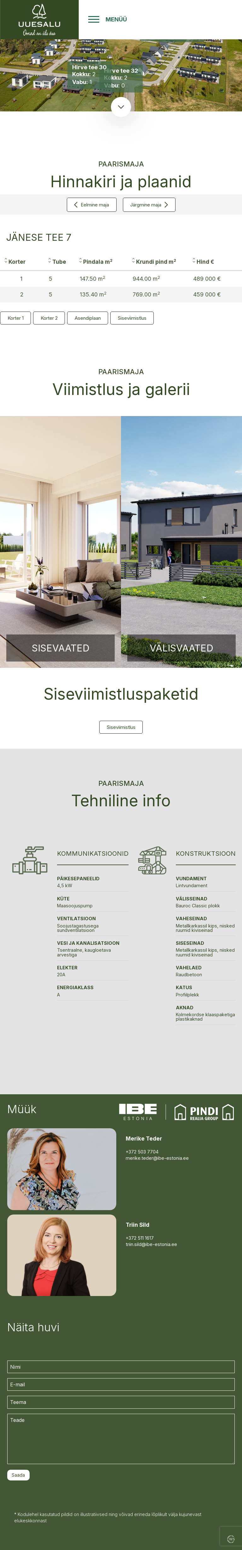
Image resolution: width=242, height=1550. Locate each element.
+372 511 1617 (140, 1238)
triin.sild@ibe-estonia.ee (151, 1244)
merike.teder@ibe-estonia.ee (157, 1158)
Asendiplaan (88, 318)
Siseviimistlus (132, 318)
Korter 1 (16, 318)
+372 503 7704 (142, 1151)
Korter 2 (49, 318)
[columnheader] (22, 262)
